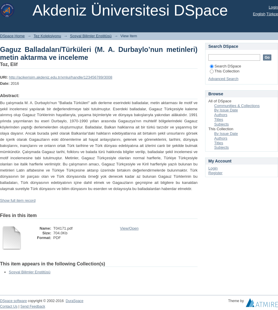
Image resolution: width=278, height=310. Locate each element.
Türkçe (272, 14)
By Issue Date (226, 110)
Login (273, 7)
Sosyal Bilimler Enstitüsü (90, 36)
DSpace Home (12, 36)
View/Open (129, 228)
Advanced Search (223, 79)
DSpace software (13, 301)
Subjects (221, 124)
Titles (218, 119)
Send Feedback (32, 306)
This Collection (224, 71)
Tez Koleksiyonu (47, 36)
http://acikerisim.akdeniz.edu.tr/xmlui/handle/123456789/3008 (60, 77)
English (259, 14)
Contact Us (9, 306)
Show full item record (17, 200)
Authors (220, 115)
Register (215, 173)
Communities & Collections (237, 106)
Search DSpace (225, 66)
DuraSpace (74, 301)
